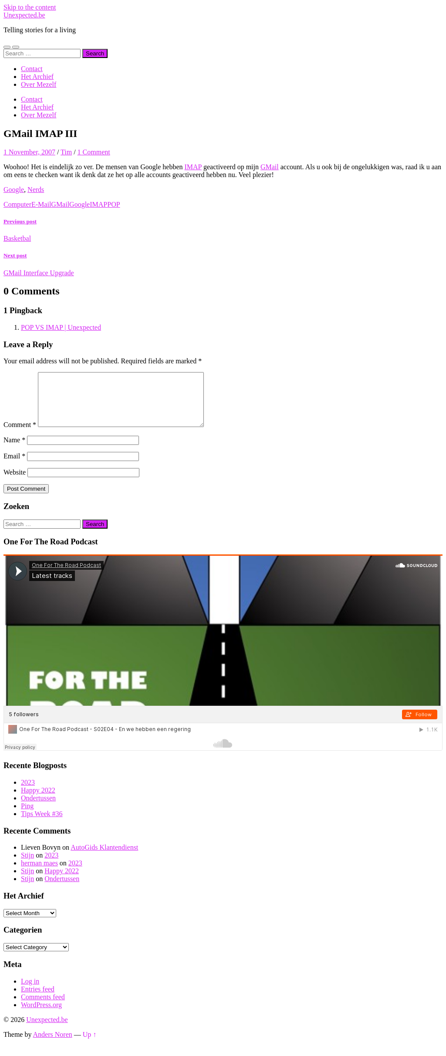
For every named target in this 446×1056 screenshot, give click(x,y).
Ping (27, 816)
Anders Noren (52, 1045)
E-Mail (41, 204)
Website (14, 482)
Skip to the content (29, 7)
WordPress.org (41, 1015)
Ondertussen (38, 808)
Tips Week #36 (42, 824)
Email (14, 466)
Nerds (35, 189)
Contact (32, 68)
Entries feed (37, 999)
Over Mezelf (38, 84)
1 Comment (94, 152)
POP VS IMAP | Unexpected (61, 327)
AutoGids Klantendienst (104, 857)
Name (14, 450)
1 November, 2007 (29, 152)
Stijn (27, 865)
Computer (17, 204)
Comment (19, 435)
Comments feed (43, 1007)
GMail (269, 167)
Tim (66, 152)
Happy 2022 (38, 800)
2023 (28, 792)
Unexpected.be (24, 15)
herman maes (39, 873)
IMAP (193, 167)
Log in (30, 991)
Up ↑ (90, 1045)
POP (113, 204)
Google (13, 189)
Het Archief (37, 76)
